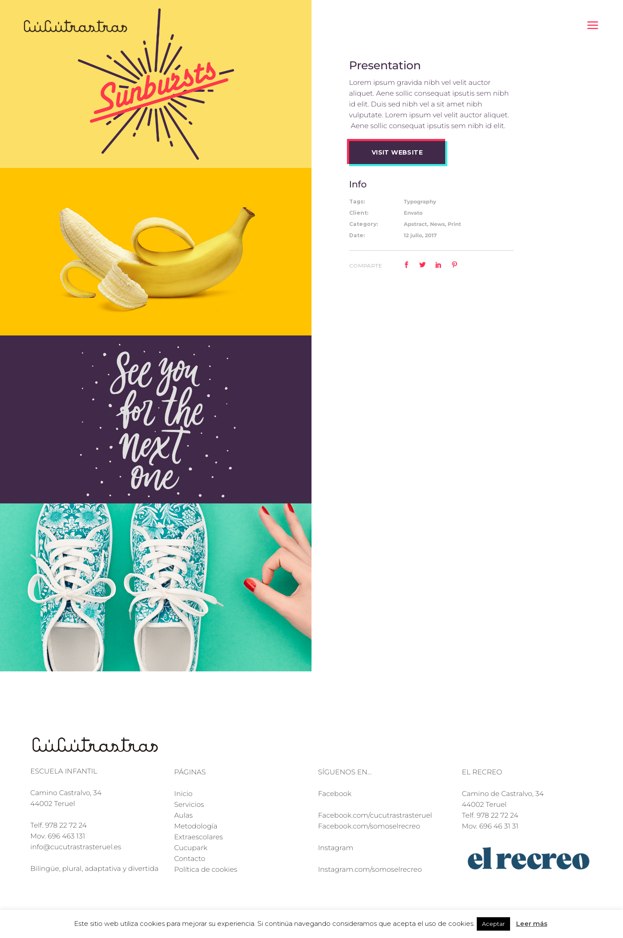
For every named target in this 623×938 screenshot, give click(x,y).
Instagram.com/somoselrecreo (370, 870)
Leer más (531, 923)
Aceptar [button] (493, 923)
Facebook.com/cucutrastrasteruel (375, 816)
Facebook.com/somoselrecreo (369, 826)
